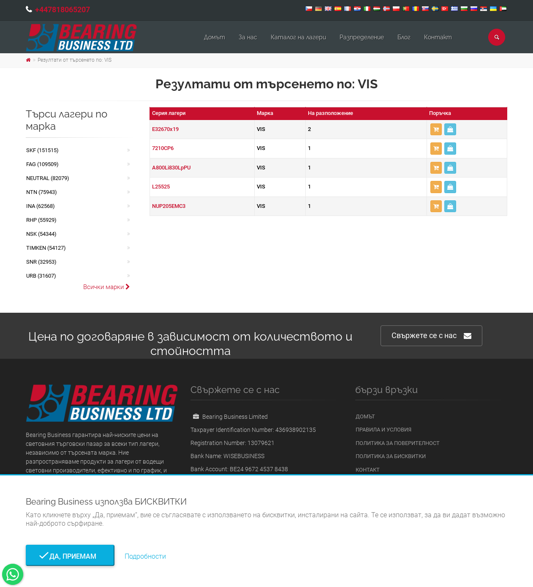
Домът (214, 37)
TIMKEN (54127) (46, 248)
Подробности (145, 556)
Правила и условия (383, 429)
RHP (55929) (41, 220)
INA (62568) (40, 206)
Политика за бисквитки (391, 456)
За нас (248, 37)
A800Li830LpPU (171, 167)
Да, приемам (70, 556)
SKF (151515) (42, 150)
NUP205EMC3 (168, 206)
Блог (404, 37)
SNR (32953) (41, 262)
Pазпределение (362, 37)
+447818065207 (62, 9)
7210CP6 (163, 148)
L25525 (161, 186)
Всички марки (106, 287)
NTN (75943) (41, 192)
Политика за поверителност (398, 443)
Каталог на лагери (298, 37)
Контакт (438, 37)
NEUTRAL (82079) (47, 178)
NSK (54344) (41, 234)
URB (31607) (41, 276)
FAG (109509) (42, 164)
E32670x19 (165, 129)
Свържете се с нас (431, 336)
